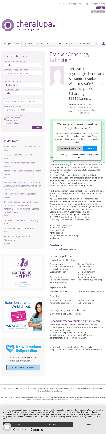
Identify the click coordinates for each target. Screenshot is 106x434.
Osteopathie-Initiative (67, 43)
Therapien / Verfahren (33, 43)
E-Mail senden (84, 107)
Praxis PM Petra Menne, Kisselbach (20, 193)
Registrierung (98, 3)
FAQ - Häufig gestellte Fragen (76, 3)
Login (101, 8)
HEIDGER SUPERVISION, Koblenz (19, 154)
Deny (17, 424)
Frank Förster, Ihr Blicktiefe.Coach (19, 162)
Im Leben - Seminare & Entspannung (21, 220)
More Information (70, 148)
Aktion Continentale (55, 391)
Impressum (86, 388)
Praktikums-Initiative (88, 43)
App (59, 3)
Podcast (50, 43)
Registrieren (98, 12)
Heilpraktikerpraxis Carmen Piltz (19, 228)
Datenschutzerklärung (72, 388)
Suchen (37, 127)
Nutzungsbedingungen (53, 388)
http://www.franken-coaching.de (87, 111)
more (88, 424)
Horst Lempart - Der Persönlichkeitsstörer (23, 146)
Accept (90, 148)
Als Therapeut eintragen (13, 388)
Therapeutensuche (11, 43)
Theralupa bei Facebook (33, 388)
